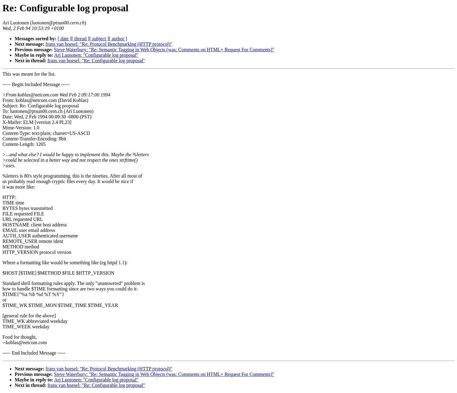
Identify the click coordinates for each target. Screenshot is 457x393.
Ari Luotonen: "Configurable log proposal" (96, 55)
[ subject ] (99, 38)
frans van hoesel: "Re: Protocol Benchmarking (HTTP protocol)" (108, 44)
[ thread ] (80, 38)
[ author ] (118, 38)
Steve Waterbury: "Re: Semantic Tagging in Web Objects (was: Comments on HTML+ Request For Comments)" (164, 49)
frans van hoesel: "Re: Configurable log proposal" (96, 60)
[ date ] (64, 38)
